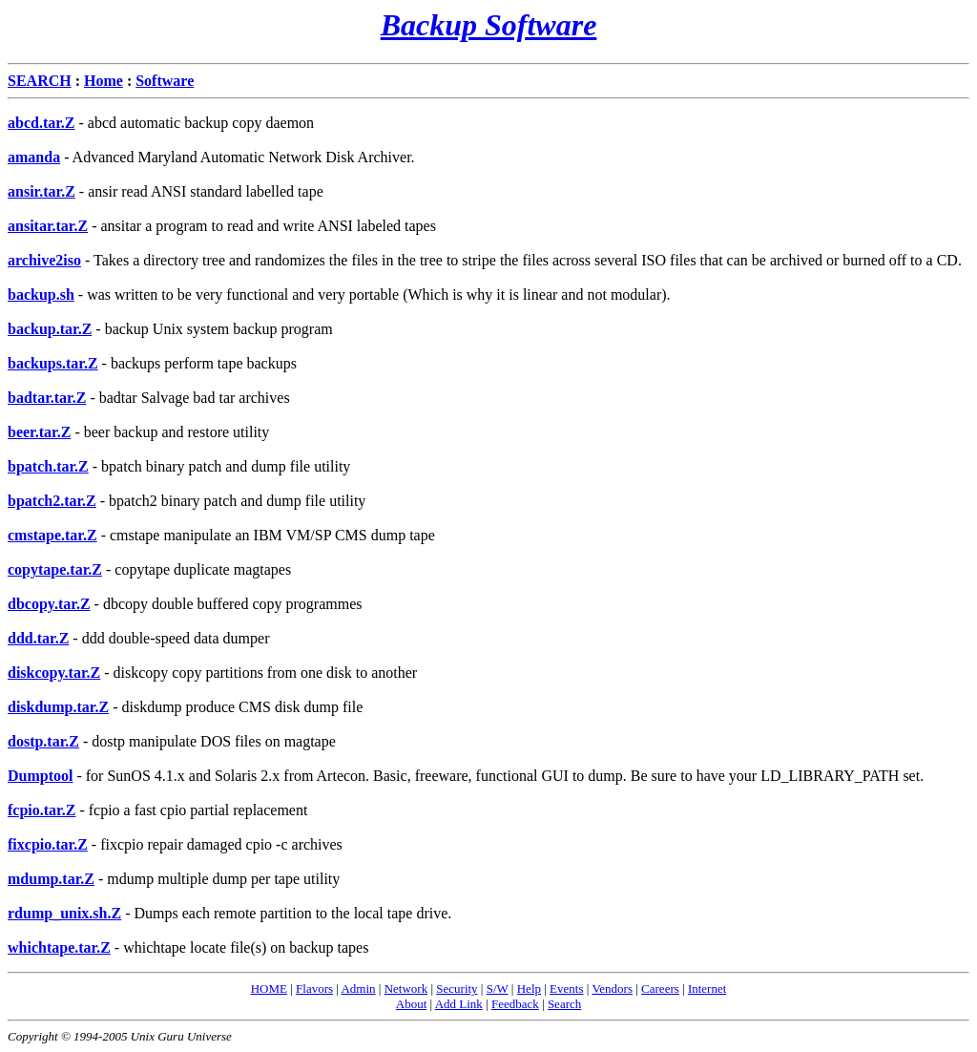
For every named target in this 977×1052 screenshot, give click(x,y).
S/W (498, 988)
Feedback (515, 1004)
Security (456, 988)
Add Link (459, 1004)
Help (529, 988)
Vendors (612, 988)
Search (564, 1004)
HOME (269, 988)
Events (566, 988)
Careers (660, 988)
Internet (707, 988)
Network (406, 988)
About (411, 1004)
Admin (358, 988)
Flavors (314, 988)
